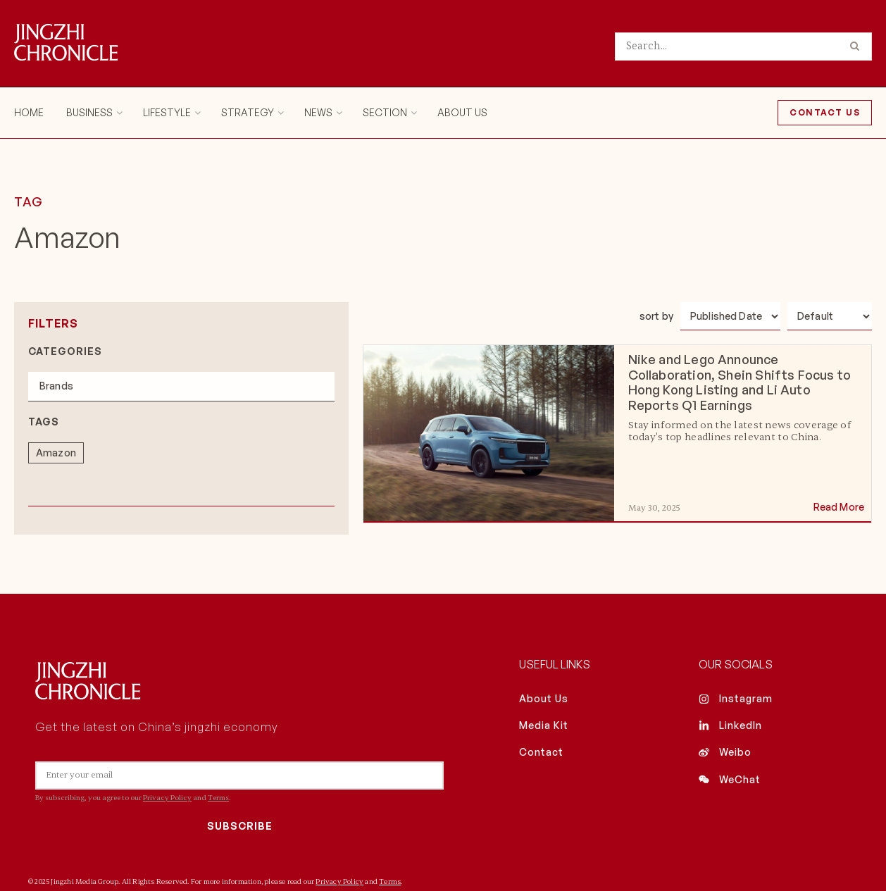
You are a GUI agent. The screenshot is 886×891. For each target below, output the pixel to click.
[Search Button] (857, 46)
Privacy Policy (167, 793)
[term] (56, 452)
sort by (656, 316)
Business (89, 112)
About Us (462, 112)
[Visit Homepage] (66, 43)
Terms (218, 793)
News (318, 112)
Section (385, 112)
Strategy (247, 112)
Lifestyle (167, 112)
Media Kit (543, 725)
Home (29, 112)
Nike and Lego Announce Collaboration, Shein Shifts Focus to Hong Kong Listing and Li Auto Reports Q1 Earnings (739, 382)
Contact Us (825, 112)
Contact (541, 752)
